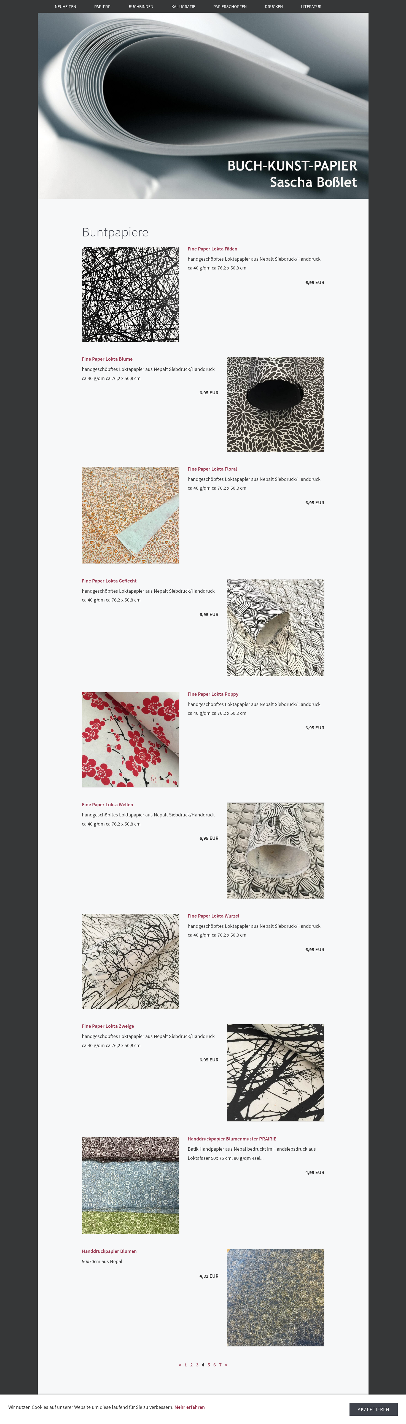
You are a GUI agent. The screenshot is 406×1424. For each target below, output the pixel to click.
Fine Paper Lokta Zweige (108, 1026)
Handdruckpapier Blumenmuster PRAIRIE (232, 1139)
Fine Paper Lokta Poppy (213, 694)
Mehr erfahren (189, 1411)
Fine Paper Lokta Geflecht (109, 581)
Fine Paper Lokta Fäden (212, 249)
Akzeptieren (373, 1413)
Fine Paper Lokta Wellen (107, 804)
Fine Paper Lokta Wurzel (213, 916)
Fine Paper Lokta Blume (107, 359)
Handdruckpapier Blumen (109, 1251)
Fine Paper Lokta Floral (212, 469)
